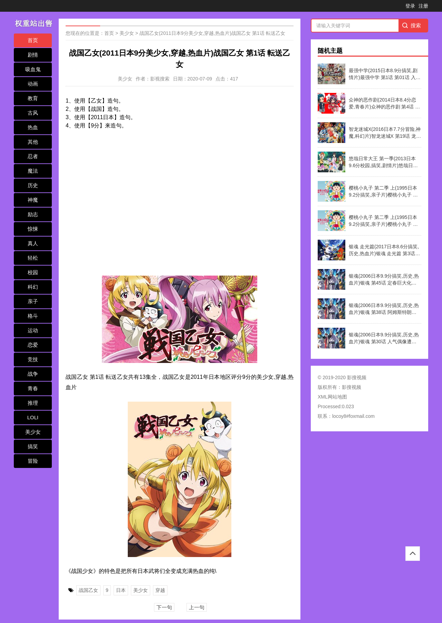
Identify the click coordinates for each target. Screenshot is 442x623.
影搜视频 (351, 387)
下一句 (164, 607)
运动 (33, 330)
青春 (33, 388)
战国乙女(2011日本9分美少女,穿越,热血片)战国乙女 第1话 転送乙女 (212, 33)
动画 (33, 84)
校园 (33, 272)
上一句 (196, 607)
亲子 (33, 301)
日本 (121, 590)
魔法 (33, 171)
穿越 (160, 590)
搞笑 (33, 446)
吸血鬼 (33, 69)
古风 (33, 113)
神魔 (33, 200)
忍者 (33, 156)
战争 (33, 374)
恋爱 (33, 345)
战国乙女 (88, 590)
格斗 (33, 316)
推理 (33, 403)
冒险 (33, 461)
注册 (423, 6)
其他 (33, 142)
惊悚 (33, 229)
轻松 (33, 258)
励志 (33, 214)
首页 (33, 40)
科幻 (33, 287)
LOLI (33, 417)
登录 (410, 6)
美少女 (33, 432)
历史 (33, 185)
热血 (33, 127)
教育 (33, 98)
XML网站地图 (332, 397)
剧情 (33, 55)
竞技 (33, 359)
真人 (33, 243)
